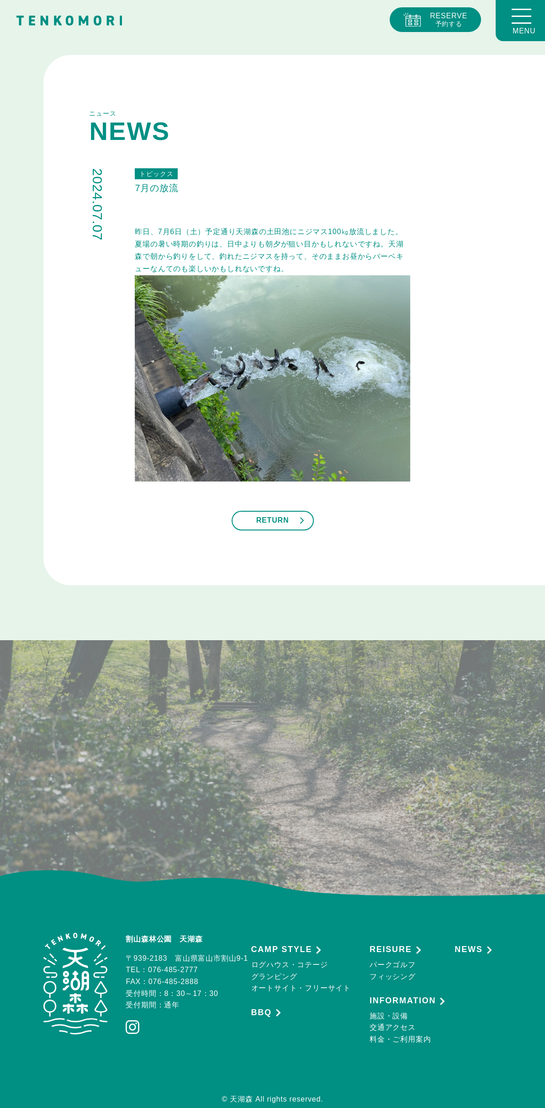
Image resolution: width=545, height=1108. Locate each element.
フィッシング (393, 976)
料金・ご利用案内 (400, 1039)
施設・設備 (389, 1016)
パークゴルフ (393, 965)
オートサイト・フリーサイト (301, 988)
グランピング (274, 976)
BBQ (261, 1012)
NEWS (468, 949)
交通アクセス (393, 1027)
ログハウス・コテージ (289, 965)
